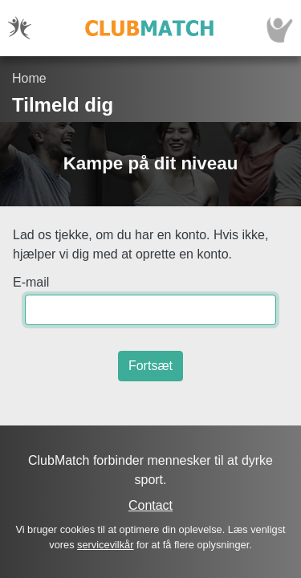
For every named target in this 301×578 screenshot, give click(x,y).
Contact (150, 505)
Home (29, 78)
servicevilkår (105, 545)
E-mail (31, 282)
